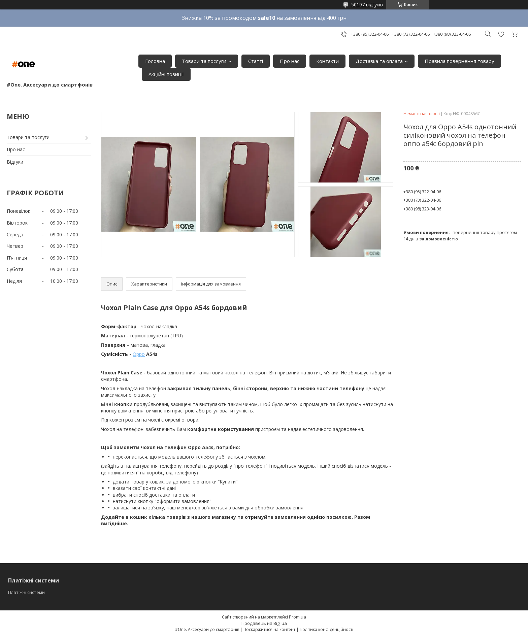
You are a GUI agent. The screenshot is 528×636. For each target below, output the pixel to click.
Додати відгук (501, 34)
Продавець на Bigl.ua (264, 623)
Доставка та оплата (379, 61)
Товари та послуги (204, 61)
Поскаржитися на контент (269, 629)
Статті (255, 61)
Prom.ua (297, 617)
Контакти (327, 61)
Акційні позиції (166, 74)
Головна (155, 61)
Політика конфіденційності (326, 629)
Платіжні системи (26, 592)
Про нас (289, 61)
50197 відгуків (367, 4)
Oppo (139, 354)
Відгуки (15, 162)
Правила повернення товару (459, 61)
